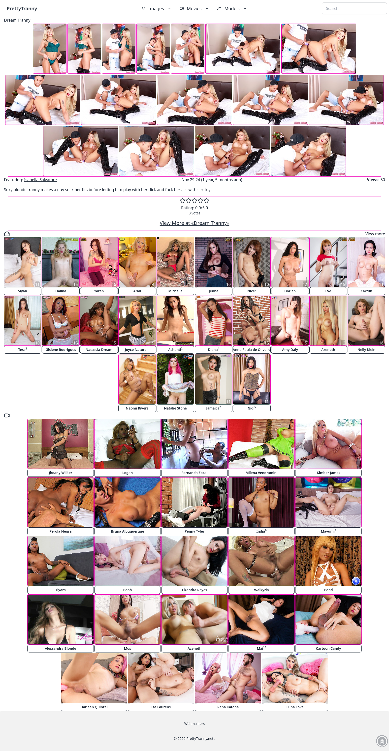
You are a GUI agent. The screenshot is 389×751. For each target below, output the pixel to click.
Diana (213, 349)
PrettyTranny (21, 8)
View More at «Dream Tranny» (194, 223)
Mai (261, 648)
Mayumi (328, 531)
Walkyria (261, 589)
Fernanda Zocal (194, 472)
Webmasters (194, 723)
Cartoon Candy (328, 648)
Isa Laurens (161, 707)
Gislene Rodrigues (60, 349)
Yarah (99, 291)
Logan (127, 472)
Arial (137, 291)
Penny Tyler (194, 531)
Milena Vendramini (262, 472)
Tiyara (60, 589)
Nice (251, 290)
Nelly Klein (366, 349)
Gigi (252, 407)
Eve (328, 291)
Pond (328, 589)
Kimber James (328, 472)
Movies (194, 8)
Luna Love (294, 707)
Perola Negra (60, 531)
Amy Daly (290, 349)
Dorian (290, 291)
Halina (60, 291)
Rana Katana (228, 707)
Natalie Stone (175, 408)
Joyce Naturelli (137, 349)
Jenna (214, 291)
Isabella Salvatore (40, 179)
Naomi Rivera (137, 408)
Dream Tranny (17, 20)
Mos (127, 648)
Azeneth (328, 349)
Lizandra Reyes (194, 589)
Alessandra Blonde (60, 648)
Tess (22, 349)
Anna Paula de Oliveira (252, 349)
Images (156, 8)
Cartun (366, 291)
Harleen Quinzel (94, 707)
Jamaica (213, 407)
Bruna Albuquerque (127, 531)
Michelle (175, 291)
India (261, 531)
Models (232, 8)
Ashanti (175, 349)
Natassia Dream (99, 349)
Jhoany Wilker (60, 472)
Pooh (127, 589)
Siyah (22, 291)
